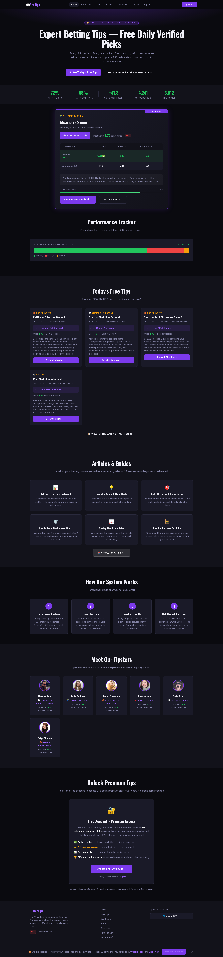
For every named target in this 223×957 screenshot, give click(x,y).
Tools (98, 4)
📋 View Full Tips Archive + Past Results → (111, 433)
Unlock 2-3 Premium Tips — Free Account (130, 72)
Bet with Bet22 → (113, 199)
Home (74, 4)
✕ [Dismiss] (192, 951)
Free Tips (86, 4)
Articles (109, 4)
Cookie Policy (137, 952)
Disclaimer (123, 4)
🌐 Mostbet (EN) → (172, 916)
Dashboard (106, 919)
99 (33, 4)
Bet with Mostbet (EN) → (78, 199)
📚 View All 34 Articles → (112, 552)
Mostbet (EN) (107, 937)
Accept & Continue (174, 952)
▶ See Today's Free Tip (83, 72)
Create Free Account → (111, 868)
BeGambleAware (45, 932)
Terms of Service (109, 933)
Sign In (147, 4)
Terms (136, 4)
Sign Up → (189, 4)
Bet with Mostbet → (56, 360)
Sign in (123, 877)
